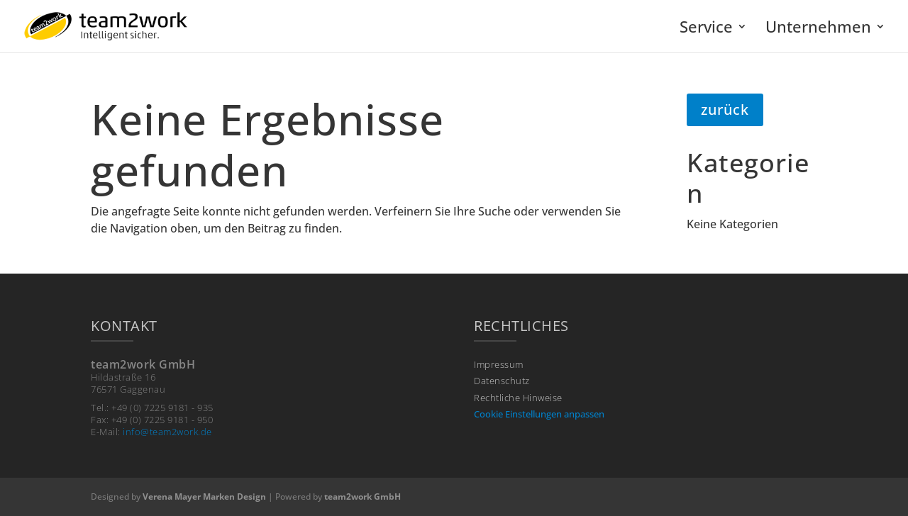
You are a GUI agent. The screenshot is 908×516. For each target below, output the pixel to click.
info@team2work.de (167, 431)
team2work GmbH (362, 496)
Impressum (499, 365)
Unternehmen (818, 29)
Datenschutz (502, 381)
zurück (725, 109)
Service (706, 29)
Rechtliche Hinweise (518, 398)
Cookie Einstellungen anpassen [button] (539, 414)
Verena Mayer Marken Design (204, 496)
